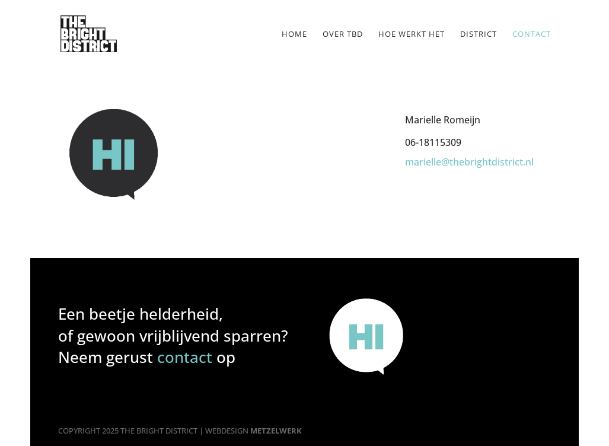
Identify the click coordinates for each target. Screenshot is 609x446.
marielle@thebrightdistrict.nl (469, 161)
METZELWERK (276, 430)
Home (294, 34)
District (478, 34)
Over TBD (343, 34)
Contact (531, 34)
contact (184, 357)
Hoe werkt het (411, 34)
